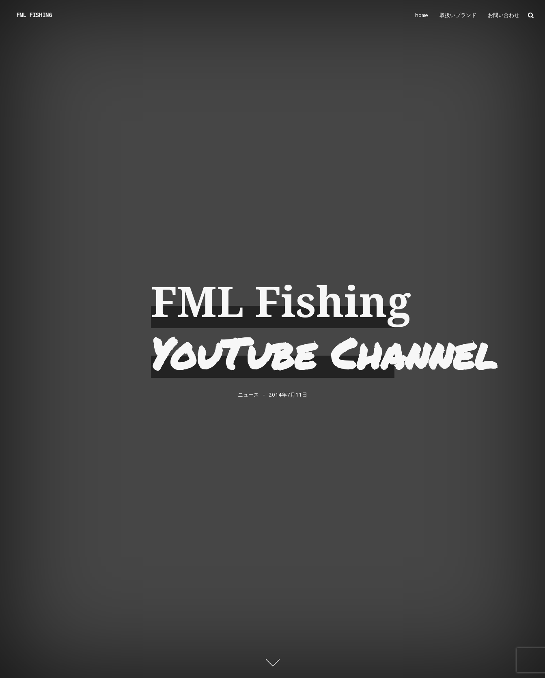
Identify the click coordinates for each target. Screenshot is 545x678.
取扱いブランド (457, 15)
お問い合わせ (503, 15)
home (421, 15)
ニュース (248, 395)
